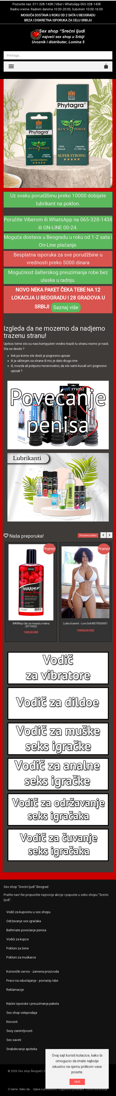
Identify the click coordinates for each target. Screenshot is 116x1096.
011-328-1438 (43, 4)
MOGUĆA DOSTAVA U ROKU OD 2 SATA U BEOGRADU (58, 15)
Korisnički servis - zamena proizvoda (32, 971)
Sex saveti (13, 1040)
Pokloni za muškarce (21, 957)
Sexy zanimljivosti (19, 1031)
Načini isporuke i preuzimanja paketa (32, 1003)
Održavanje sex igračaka (23, 921)
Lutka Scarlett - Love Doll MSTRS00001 (85, 623)
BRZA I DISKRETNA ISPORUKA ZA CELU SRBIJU (58, 20)
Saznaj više (65, 307)
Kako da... (25, 1089)
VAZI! (77, 1081)
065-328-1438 (90, 4)
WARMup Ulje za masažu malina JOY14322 (30, 625)
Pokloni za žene (17, 948)
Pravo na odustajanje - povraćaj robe (32, 980)
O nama (13, 1089)
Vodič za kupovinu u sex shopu (28, 912)
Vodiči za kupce (17, 939)
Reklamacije (15, 990)
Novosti (12, 1022)
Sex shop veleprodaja (21, 1013)
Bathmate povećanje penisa (26, 930)
